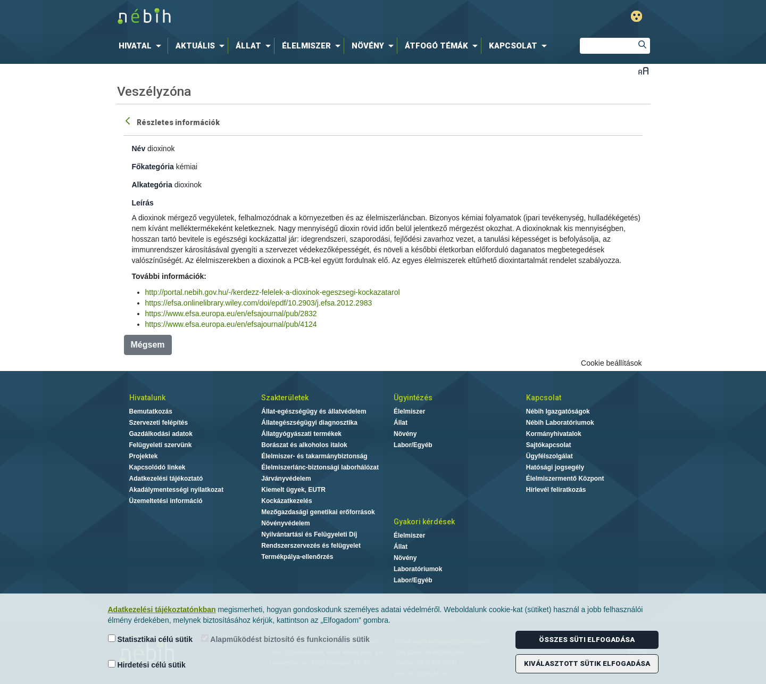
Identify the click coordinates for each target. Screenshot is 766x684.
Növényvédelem (285, 523)
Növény (405, 434)
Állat (400, 422)
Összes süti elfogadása (587, 640)
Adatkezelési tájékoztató (166, 478)
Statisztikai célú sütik (150, 639)
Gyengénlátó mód (636, 16)
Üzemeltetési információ (166, 501)
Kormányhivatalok (553, 434)
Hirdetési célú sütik (147, 664)
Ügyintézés (413, 397)
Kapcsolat (543, 397)
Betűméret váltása (643, 70)
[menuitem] (142, 46)
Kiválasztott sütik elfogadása (587, 663)
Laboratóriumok (418, 569)
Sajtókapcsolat (548, 445)
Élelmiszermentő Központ (565, 478)
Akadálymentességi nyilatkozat (176, 489)
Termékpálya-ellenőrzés (297, 557)
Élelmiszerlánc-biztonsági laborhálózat (320, 467)
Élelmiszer (409, 411)
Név (139, 148)
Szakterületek (285, 397)
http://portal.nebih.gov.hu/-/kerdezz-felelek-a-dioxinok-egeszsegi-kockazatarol (272, 292)
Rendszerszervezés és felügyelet (311, 545)
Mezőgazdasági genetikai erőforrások (317, 512)
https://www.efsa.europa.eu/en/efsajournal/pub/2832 (231, 313)
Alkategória (152, 184)
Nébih (269, 16)
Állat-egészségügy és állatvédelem (313, 411)
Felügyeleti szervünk (160, 445)
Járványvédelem (286, 478)
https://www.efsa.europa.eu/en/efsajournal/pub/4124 (231, 324)
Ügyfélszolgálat (549, 456)
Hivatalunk (147, 397)
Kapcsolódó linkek (157, 467)
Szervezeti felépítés (158, 422)
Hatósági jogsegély (555, 467)
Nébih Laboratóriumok (560, 422)
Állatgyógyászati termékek (301, 434)
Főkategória (153, 166)
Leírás (143, 203)
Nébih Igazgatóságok (558, 411)
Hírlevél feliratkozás (556, 489)
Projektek (143, 456)
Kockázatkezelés (286, 501)
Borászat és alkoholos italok (304, 445)
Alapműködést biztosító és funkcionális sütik (285, 639)
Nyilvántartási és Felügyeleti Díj (309, 534)
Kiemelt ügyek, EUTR (293, 489)
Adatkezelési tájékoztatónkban (162, 609)
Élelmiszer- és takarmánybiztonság (314, 456)
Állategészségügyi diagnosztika (309, 422)
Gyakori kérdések (424, 521)
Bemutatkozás (150, 411)
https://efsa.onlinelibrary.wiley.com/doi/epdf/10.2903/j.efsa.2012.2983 (258, 303)
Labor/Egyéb (413, 445)
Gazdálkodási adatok (161, 434)
